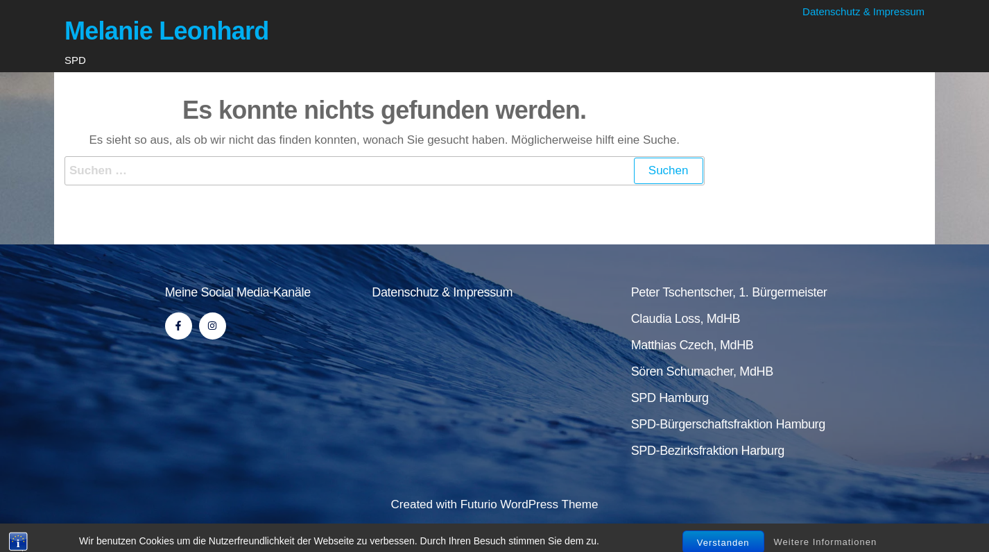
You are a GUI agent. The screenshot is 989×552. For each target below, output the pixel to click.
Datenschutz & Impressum (863, 11)
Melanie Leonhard (166, 31)
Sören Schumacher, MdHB (702, 371)
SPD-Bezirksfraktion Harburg (707, 451)
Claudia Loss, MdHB (686, 319)
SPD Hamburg (670, 398)
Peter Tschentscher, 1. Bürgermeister (729, 292)
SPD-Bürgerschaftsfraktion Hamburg (728, 424)
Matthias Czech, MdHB (692, 345)
